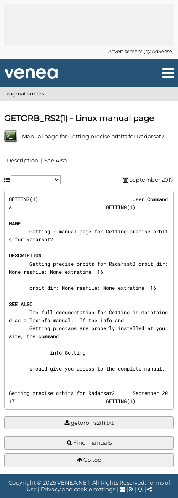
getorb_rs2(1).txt (89, 423)
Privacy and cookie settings (78, 489)
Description (22, 160)
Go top (89, 460)
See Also (55, 160)
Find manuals (89, 442)
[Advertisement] (89, 25)
